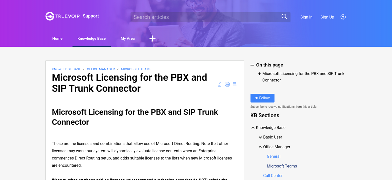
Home (59, 38)
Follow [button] (262, 98)
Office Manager (101, 70)
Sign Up (327, 17)
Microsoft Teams (136, 70)
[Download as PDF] (219, 85)
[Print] (227, 85)
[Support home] (63, 16)
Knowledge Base (97, 38)
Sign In (306, 17)
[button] (164, 39)
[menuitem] (340, 17)
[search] (210, 17)
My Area (137, 38)
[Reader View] (235, 85)
